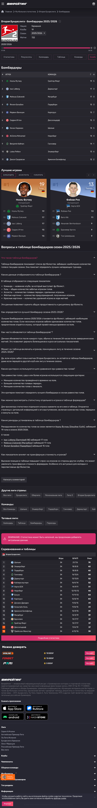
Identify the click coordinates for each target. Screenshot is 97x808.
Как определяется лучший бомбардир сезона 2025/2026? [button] (32, 312)
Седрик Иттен (14, 120)
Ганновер (52, 144)
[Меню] (3, 4)
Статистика (9, 57)
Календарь (44, 57)
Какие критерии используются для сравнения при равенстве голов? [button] (38, 368)
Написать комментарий (14, 479)
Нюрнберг (52, 136)
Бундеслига (21, 495)
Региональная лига (53, 495)
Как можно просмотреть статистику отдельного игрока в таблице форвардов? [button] (43, 400)
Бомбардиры (36, 523)
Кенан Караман (14, 128)
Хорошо (7, 804)
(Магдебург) (27, 443)
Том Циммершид (68, 236)
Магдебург (52, 97)
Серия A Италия (8, 731)
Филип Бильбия (14, 104)
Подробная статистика (48, 638)
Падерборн (52, 105)
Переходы (51, 523)
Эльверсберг (53, 152)
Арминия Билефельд (57, 159)
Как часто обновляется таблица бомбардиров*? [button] (27, 332)
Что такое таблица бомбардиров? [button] (19, 257)
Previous (89, 175)
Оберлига (36, 495)
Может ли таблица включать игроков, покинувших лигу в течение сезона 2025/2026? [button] (40, 350)
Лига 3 (70, 495)
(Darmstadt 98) (22, 440)
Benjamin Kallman (15, 144)
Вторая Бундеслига (86, 495)
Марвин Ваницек (15, 112)
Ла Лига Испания (8, 738)
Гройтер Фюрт (54, 81)
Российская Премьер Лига (12, 747)
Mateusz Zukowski (15, 96)
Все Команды (9, 509)
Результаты (26, 57)
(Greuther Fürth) (77, 426)
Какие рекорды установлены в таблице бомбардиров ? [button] (31, 420)
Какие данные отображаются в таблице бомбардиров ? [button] (31, 274)
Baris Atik (64, 217)
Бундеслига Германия (10, 741)
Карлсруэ (52, 112)
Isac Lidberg (13, 89)
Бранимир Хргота (68, 230)
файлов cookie (60, 798)
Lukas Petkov (13, 151)
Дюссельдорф (54, 120)
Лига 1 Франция (8, 744)
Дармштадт (53, 89)
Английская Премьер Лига (12, 735)
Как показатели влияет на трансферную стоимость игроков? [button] (34, 454)
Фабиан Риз (66, 211)
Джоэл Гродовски (15, 159)
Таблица (61, 57)
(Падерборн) (25, 446)
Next (94, 175)
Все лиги (7, 495)
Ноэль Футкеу (14, 81)
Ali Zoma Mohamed (15, 136)
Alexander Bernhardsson (71, 224)
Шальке (51, 128)
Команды (79, 57)
